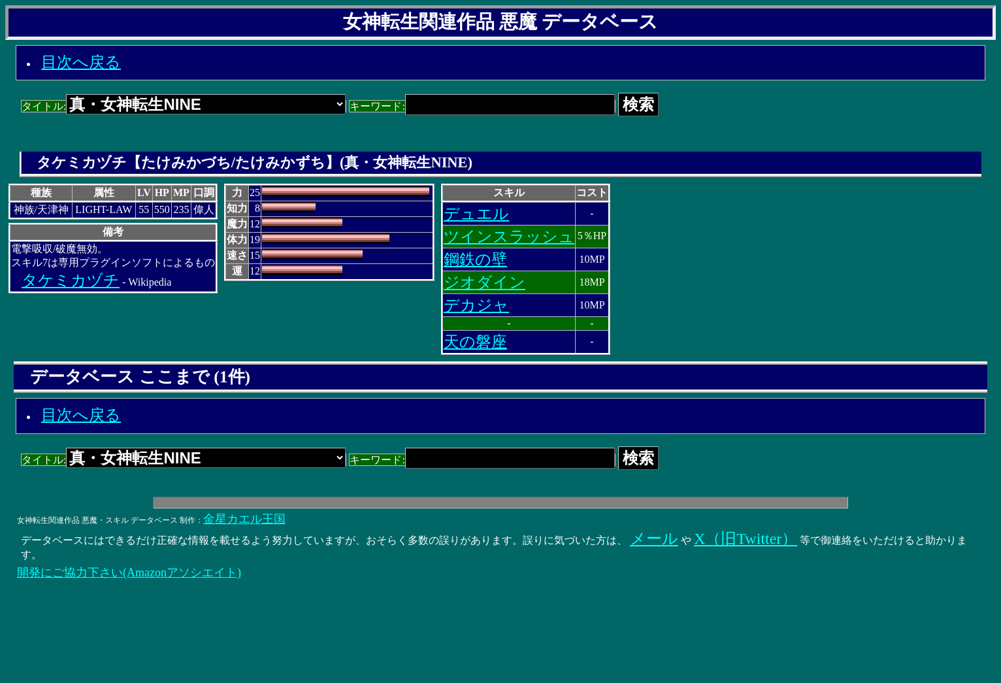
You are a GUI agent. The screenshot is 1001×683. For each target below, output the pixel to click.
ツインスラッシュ (509, 236)
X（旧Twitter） (745, 538)
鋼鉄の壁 (475, 259)
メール (654, 538)
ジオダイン (484, 282)
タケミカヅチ (71, 280)
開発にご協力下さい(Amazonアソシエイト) (129, 572)
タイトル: (184, 106)
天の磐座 (475, 341)
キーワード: (482, 106)
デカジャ (476, 305)
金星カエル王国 (244, 518)
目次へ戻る (81, 62)
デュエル (476, 213)
